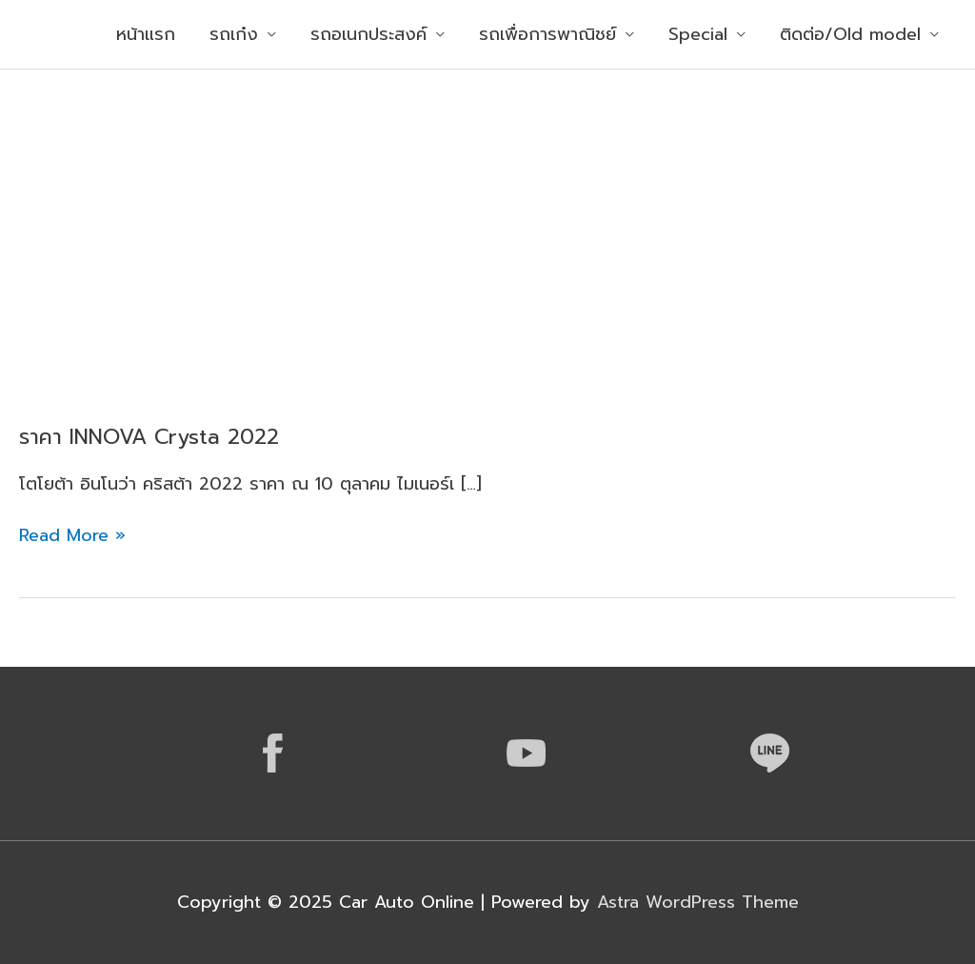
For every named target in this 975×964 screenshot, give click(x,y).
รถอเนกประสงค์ (368, 34)
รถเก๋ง (233, 34)
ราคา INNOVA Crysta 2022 (149, 436)
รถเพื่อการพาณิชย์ (547, 34)
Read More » (72, 536)
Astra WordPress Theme (698, 902)
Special (697, 34)
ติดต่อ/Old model (850, 34)
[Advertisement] (487, 212)
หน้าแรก (145, 34)
